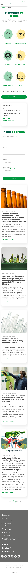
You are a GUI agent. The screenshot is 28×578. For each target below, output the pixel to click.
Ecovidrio (3, 7)
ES (22, 1)
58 (20, 502)
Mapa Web (18, 567)
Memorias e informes (7, 523)
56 (13, 502)
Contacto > (6, 529)
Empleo (5, 548)
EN (24, 1)
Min (3, 144)
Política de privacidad (16, 565)
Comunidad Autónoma (8, 167)
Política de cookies (10, 567)
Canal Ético (4, 526)
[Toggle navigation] (2, 4)
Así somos (4, 518)
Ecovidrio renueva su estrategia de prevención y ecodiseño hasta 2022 (12, 341)
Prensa (5, 544)
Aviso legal (8, 565)
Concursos (6, 551)
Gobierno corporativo (7, 521)
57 (17, 502)
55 (10, 502)
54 (6, 502)
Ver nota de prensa (7, 239)
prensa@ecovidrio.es (8, 120)
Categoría (5, 159)
